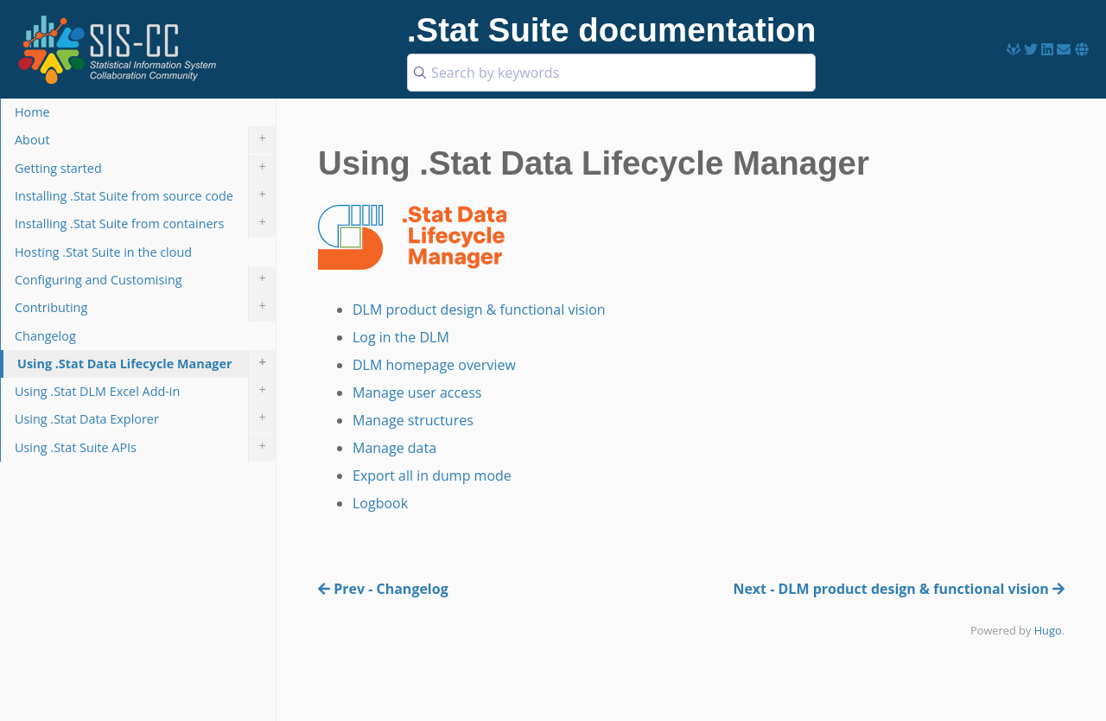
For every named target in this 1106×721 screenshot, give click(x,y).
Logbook (380, 503)
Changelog (45, 336)
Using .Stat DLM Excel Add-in (145, 391)
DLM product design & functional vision (479, 309)
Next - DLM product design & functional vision (899, 588)
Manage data (394, 447)
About (145, 140)
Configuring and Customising (145, 280)
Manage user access (417, 392)
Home (32, 112)
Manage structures (413, 420)
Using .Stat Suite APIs (145, 448)
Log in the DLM (401, 337)
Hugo (1048, 630)
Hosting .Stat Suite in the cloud (103, 252)
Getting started (145, 168)
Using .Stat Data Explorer (145, 419)
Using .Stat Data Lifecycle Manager (146, 364)
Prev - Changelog (383, 588)
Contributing (145, 308)
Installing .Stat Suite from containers (145, 224)
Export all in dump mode (432, 475)
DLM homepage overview (434, 364)
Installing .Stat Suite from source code (145, 196)
